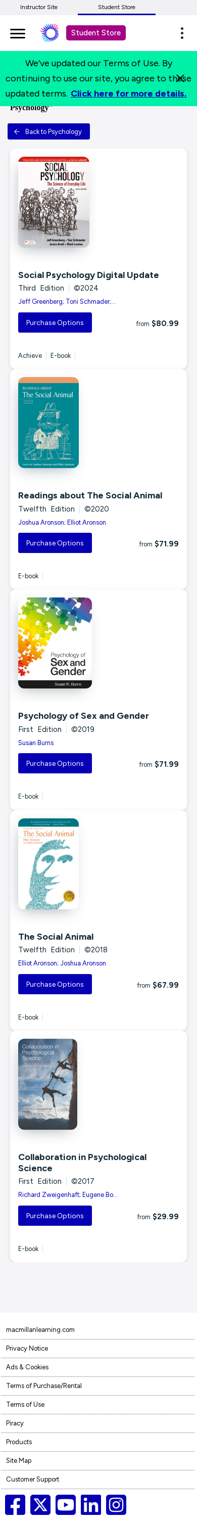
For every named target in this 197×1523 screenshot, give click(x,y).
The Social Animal (55, 936)
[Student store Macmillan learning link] (57, 33)
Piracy (15, 1423)
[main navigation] (17, 31)
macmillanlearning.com (40, 1329)
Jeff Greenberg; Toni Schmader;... (67, 301)
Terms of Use (25, 1404)
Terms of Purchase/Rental (44, 1386)
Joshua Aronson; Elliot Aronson (62, 522)
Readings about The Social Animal (90, 495)
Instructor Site (39, 7)
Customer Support (32, 1479)
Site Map (18, 1460)
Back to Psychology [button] (48, 131)
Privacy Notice (27, 1348)
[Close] (180, 78)
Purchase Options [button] (55, 322)
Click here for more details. (128, 93)
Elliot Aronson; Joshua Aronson (62, 963)
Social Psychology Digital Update (88, 275)
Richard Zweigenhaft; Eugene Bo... (68, 1194)
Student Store (116, 7)
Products (19, 1442)
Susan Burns (36, 743)
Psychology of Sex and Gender (83, 715)
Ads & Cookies (27, 1367)
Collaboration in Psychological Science (82, 1162)
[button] (185, 33)
